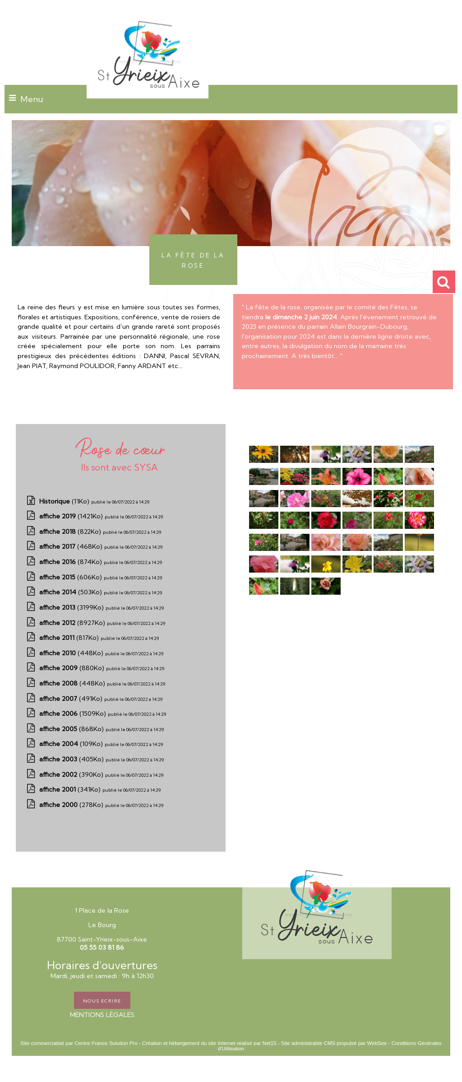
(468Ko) (71, 546)
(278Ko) (72, 805)
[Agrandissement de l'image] (263, 461)
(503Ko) (71, 592)
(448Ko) (72, 653)
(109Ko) (72, 744)
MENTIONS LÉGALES (102, 1015)
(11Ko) (65, 501)
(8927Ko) (73, 623)
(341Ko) (70, 789)
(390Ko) (72, 774)
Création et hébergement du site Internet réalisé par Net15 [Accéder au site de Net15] (209, 1043)
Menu (31, 99)
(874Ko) (71, 562)
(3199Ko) (72, 607)
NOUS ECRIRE (102, 1000)
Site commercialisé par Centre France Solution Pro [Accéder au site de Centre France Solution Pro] (78, 1043)
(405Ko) (72, 759)
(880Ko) (72, 668)
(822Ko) (71, 531)
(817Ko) (70, 638)
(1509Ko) (73, 713)
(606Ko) (71, 577)
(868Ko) (72, 729)
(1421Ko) (72, 516)
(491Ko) (71, 699)
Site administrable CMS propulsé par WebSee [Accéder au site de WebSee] (334, 1043)
